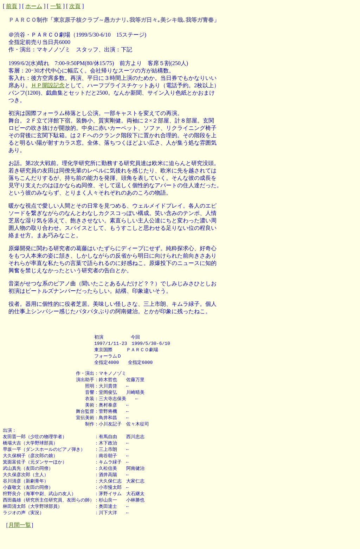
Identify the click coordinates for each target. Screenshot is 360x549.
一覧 (56, 6)
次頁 (75, 6)
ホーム (33, 6)
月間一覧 (19, 535)
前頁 (11, 6)
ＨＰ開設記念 (48, 85)
